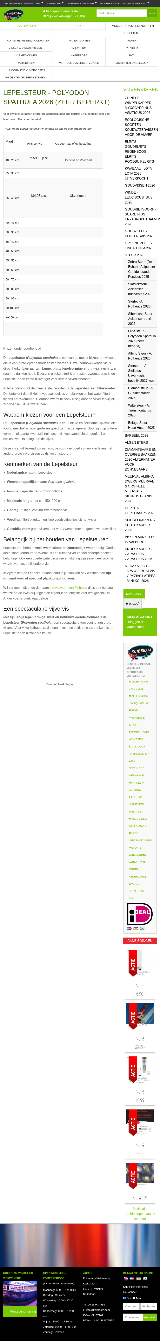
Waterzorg (79, 55)
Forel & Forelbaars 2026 (140, 510)
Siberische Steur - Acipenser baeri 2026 (141, 318)
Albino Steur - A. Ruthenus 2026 (140, 356)
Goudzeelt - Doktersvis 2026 (139, 233)
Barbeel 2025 (136, 435)
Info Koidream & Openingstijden (23, 3)
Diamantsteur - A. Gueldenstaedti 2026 (141, 393)
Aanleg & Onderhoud (135, 3)
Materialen (26, 62)
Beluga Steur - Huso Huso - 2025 (141, 425)
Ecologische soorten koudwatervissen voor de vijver (141, 127)
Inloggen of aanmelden (63, 11)
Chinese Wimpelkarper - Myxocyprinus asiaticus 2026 (139, 105)
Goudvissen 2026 (140, 185)
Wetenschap (54, 3)
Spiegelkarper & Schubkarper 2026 (140, 525)
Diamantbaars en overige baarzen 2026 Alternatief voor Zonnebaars (140, 459)
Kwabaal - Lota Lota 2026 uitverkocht (138, 173)
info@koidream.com (98, 1309)
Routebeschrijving (23, 1311)
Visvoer (132, 48)
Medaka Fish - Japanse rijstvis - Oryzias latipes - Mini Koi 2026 (140, 573)
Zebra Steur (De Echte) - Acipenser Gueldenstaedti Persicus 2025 (141, 269)
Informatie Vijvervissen (81, 3)
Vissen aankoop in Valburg (139, 539)
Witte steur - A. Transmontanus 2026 (139, 410)
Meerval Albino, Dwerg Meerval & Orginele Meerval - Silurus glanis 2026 (139, 489)
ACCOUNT (135, 593)
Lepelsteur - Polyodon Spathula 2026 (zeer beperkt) (142, 338)
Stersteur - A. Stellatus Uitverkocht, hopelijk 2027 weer (142, 373)
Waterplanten (79, 40)
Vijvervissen (26, 25)
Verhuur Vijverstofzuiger (79, 62)
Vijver (131, 40)
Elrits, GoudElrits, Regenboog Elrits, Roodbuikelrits (139, 151)
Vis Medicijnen (26, 55)
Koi (79, 25)
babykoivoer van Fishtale (68, 587)
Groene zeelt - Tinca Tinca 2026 (139, 245)
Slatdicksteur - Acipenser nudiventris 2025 (140, 289)
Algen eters (136, 442)
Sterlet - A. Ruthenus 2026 (139, 304)
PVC (132, 55)
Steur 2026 (134, 255)
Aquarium (79, 48)
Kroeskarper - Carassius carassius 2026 (138, 554)
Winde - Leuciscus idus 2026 (139, 197)
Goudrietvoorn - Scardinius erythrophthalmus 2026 (141, 217)
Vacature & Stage (109, 3)
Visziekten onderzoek (131, 62)
